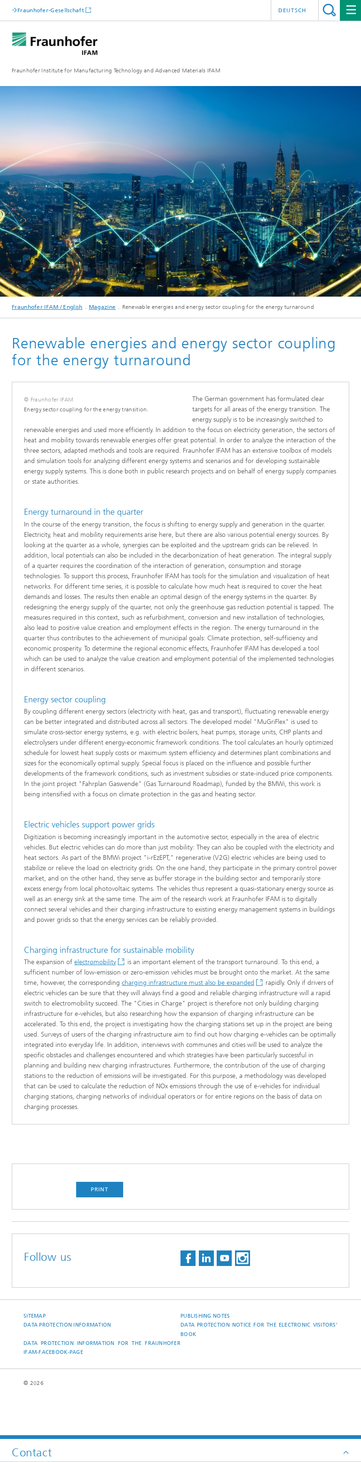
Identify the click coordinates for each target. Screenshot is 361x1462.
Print (100, 1230)
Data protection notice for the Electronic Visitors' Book (258, 1370)
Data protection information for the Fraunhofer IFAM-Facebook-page (102, 1389)
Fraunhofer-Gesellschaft (50, 10)
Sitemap (35, 1357)
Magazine (102, 307)
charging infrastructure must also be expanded (188, 1024)
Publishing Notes (205, 1357)
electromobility (95, 1003)
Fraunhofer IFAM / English (47, 307)
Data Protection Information (67, 1366)
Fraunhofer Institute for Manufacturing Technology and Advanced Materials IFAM (116, 70)
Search (329, 10)
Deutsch (292, 10)
